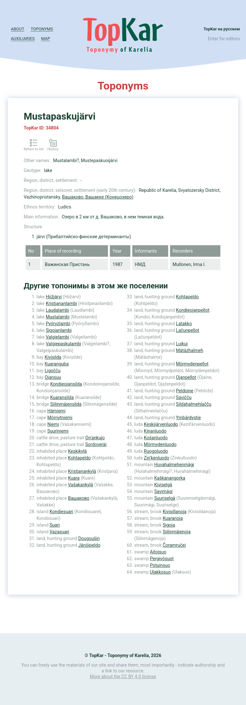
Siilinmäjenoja (177, 531)
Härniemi (56, 410)
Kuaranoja (173, 518)
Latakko (184, 323)
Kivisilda (53, 357)
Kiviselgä (163, 484)
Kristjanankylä (82, 471)
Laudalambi (57, 310)
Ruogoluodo (156, 451)
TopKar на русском (221, 29)
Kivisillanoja (174, 511)
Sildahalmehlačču (193, 404)
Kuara (73, 478)
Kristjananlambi (61, 303)
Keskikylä (77, 451)
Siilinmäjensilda (66, 404)
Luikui (182, 343)
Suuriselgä (164, 498)
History (53, 149)
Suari (55, 525)
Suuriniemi (58, 431)
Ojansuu (53, 377)
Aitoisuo (158, 551)
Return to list (34, 149)
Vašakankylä (80, 484)
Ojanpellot (186, 377)
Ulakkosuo (160, 572)
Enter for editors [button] (224, 38)
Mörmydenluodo (160, 444)
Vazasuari (59, 531)
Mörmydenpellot (192, 363)
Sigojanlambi (59, 330)
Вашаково (78, 498)
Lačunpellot (187, 330)
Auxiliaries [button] (23, 38)
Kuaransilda (62, 397)
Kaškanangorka (169, 478)
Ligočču (52, 370)
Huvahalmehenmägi (174, 464)
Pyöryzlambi (58, 323)
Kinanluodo (155, 431)
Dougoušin (89, 538)
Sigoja (169, 525)
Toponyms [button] (42, 29)
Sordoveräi (95, 444)
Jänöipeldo (89, 545)
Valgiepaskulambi (63, 343)
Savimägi (163, 491)
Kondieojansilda (66, 384)
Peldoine (184, 390)
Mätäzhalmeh (189, 350)
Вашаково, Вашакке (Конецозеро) (98, 197)
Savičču (183, 397)
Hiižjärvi (54, 296)
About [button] (17, 29)
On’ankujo (95, 437)
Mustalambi (58, 316)
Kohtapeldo (79, 457)
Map (45, 38)
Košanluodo (156, 437)
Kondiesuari (61, 511)
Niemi (53, 424)
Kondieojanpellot (192, 310)
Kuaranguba (57, 363)
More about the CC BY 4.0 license (123, 676)
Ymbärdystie (188, 417)
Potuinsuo (160, 565)
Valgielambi (57, 337)
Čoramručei (174, 545)
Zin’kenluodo (156, 457)
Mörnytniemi (59, 417)
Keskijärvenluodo (161, 424)
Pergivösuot (162, 558)
